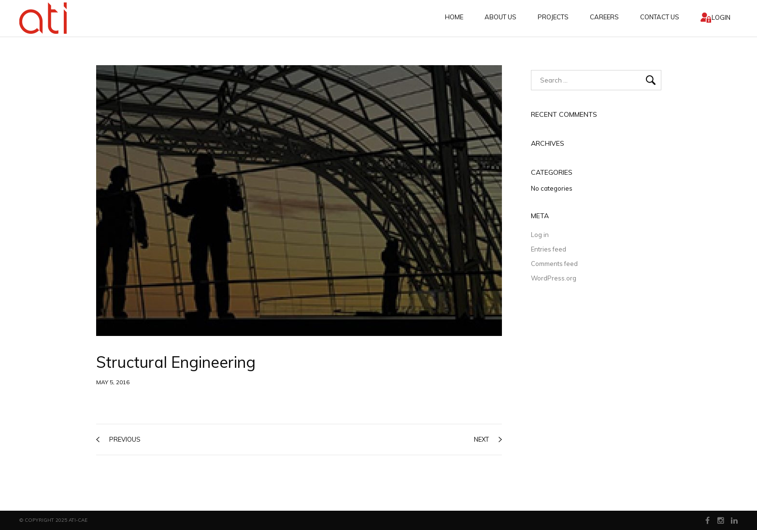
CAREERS (604, 17)
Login (721, 17)
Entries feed (548, 249)
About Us (500, 17)
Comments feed (554, 263)
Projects (553, 17)
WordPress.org (553, 278)
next (488, 439)
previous (118, 439)
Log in (540, 234)
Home (454, 17)
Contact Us (659, 17)
